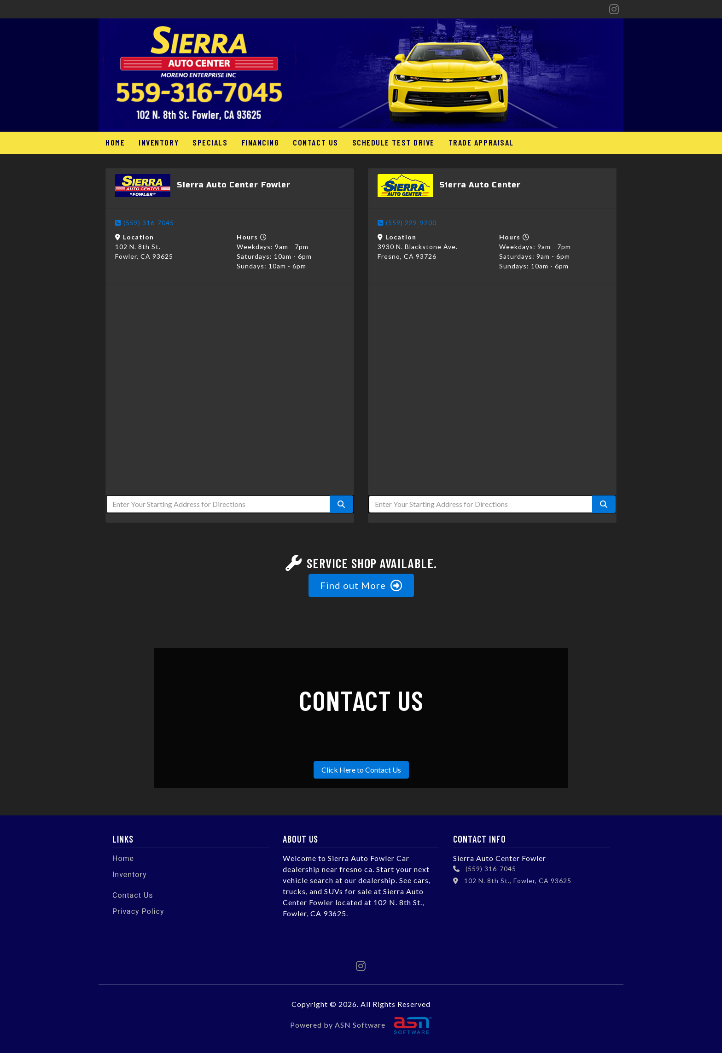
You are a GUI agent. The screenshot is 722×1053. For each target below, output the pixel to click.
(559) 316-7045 (144, 223)
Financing (260, 142)
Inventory (159, 142)
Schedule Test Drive (392, 142)
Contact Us (315, 142)
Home (115, 142)
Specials (209, 142)
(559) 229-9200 (407, 223)
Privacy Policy (138, 911)
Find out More (361, 585)
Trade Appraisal (480, 142)
